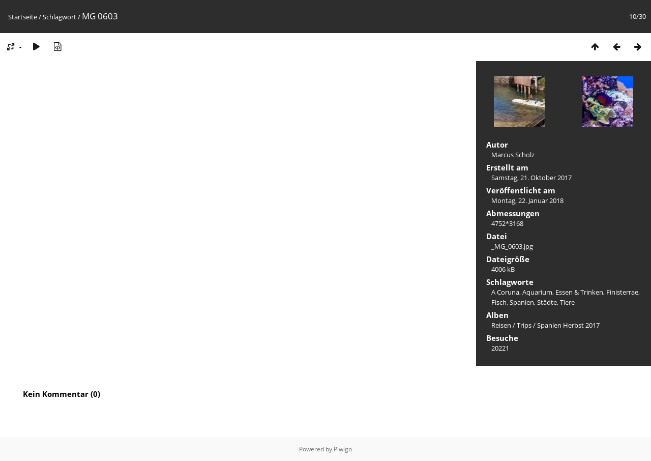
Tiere (567, 302)
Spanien (522, 302)
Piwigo (343, 449)
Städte (547, 302)
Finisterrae (622, 292)
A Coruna (505, 292)
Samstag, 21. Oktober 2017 (531, 177)
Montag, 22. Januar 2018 (527, 200)
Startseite (22, 16)
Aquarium (537, 292)
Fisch (499, 302)
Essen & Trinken (579, 292)
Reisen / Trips (511, 325)
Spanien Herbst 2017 (568, 325)
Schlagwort (59, 16)
